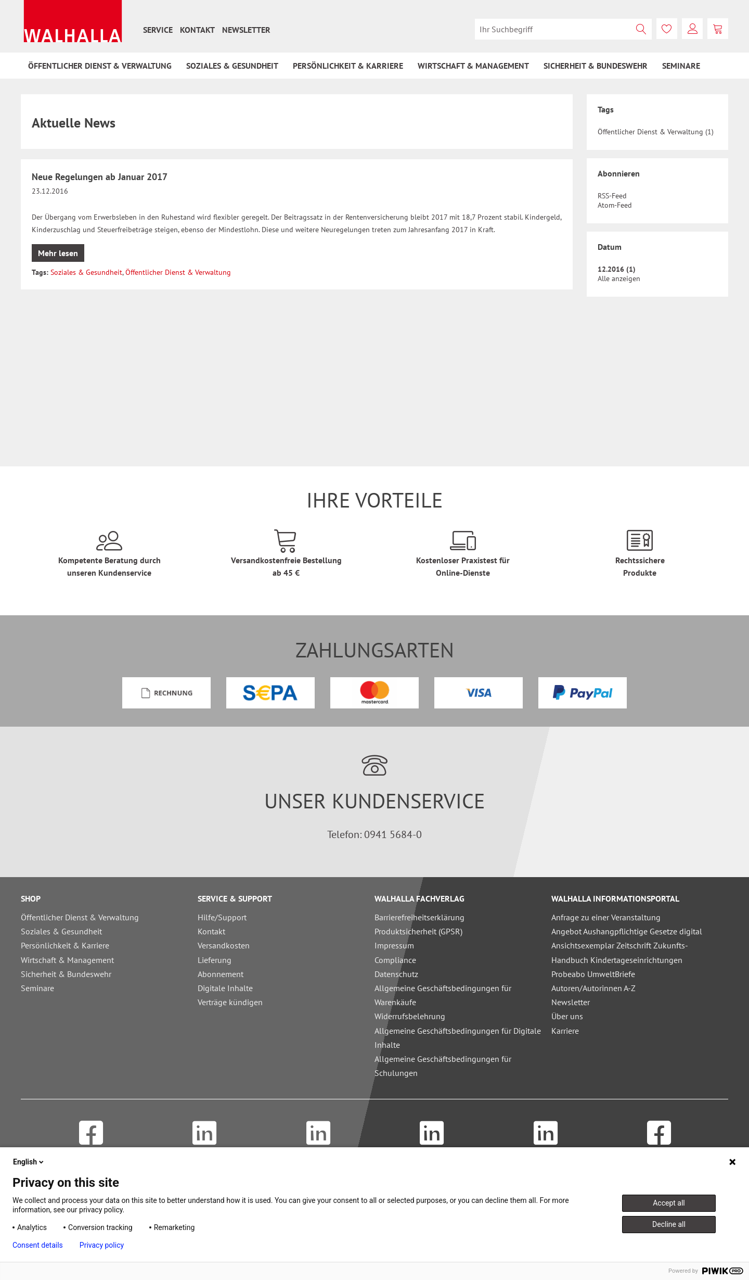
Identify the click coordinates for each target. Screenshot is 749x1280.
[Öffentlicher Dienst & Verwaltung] (100, 66)
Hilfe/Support (222, 917)
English (29, 1162)
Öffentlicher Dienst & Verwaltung (178, 272)
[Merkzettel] (666, 28)
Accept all (669, 1203)
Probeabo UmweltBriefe (593, 974)
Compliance (395, 960)
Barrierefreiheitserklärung (419, 917)
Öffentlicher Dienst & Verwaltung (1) (656, 131)
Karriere (565, 1030)
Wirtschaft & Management (67, 960)
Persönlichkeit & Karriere (65, 945)
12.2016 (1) (617, 269)
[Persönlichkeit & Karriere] (348, 66)
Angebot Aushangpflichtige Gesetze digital (626, 931)
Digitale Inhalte (225, 988)
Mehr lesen (58, 253)
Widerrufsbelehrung (409, 1016)
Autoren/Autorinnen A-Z (593, 988)
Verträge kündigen (230, 1002)
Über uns (567, 1016)
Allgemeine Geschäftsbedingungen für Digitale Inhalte (457, 1037)
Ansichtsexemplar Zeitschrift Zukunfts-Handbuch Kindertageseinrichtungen (619, 952)
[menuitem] (157, 29)
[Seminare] (681, 66)
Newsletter (246, 29)
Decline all (669, 1224)
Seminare (37, 988)
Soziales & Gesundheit (86, 272)
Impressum (394, 945)
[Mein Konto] (692, 28)
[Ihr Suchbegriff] (563, 29)
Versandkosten (224, 945)
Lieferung (214, 960)
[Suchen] (641, 29)
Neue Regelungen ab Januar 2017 (99, 177)
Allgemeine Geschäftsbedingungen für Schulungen (442, 1066)
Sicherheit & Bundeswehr (66, 974)
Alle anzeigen (619, 278)
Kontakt (197, 29)
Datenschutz (396, 974)
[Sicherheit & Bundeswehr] (595, 66)
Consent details (37, 1245)
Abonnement (220, 974)
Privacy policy (102, 1245)
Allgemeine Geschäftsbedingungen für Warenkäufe (442, 995)
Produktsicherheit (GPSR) (418, 931)
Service (158, 29)
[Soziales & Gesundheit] (232, 66)
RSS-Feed (612, 195)
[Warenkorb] (717, 28)
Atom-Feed (615, 205)
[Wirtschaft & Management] (473, 66)
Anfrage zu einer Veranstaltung (606, 917)
